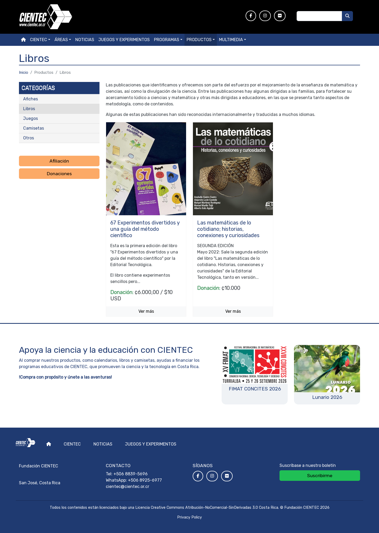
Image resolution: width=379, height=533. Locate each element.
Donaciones (59, 173)
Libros (29, 108)
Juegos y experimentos (124, 39)
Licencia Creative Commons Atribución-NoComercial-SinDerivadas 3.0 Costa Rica (206, 507)
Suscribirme (319, 475)
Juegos (30, 118)
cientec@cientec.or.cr (127, 486)
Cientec (72, 444)
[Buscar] (347, 16)
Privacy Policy (189, 517)
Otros (28, 137)
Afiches (30, 98)
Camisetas (33, 128)
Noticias (84, 39)
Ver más (146, 311)
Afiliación (59, 161)
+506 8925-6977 (145, 480)
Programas (166, 39)
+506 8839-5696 (130, 473)
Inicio (23, 72)
